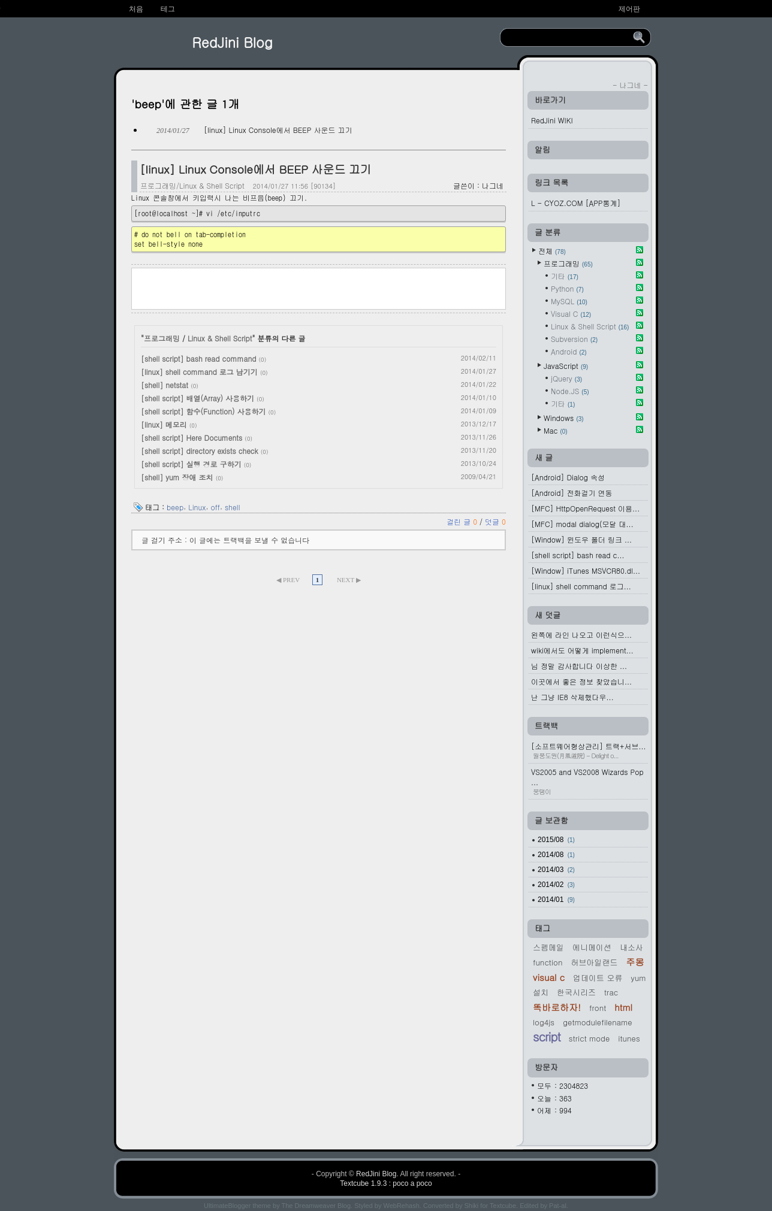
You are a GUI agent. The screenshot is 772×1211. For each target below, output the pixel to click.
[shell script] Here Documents (191, 437)
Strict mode (589, 1038)
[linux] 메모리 (164, 424)
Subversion (574, 339)
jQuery (566, 378)
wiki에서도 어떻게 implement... (582, 650)
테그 (168, 9)
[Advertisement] (319, 287)
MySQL (569, 301)
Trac (611, 992)
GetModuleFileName (597, 1022)
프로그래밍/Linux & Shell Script (192, 185)
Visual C (571, 313)
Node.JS (570, 391)
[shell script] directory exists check (199, 451)
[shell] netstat (164, 385)
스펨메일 (548, 947)
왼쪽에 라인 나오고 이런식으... (581, 634)
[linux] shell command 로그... (581, 586)
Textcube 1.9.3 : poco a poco (386, 1183)
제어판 (629, 9)
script (546, 1037)
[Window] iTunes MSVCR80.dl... (585, 570)
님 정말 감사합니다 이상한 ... (579, 666)
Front (597, 1007)
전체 (552, 251)
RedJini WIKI (552, 120)
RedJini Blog (232, 42)
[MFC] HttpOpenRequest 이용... (585, 508)
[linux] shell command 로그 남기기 (199, 372)
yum (638, 977)
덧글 (495, 521)
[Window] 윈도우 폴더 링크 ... (581, 539)
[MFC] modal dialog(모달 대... (582, 524)
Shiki (471, 1205)
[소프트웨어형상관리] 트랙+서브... (589, 750)
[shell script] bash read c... (577, 555)
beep (175, 506)
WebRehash (402, 1205)
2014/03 (556, 869)
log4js (543, 1022)
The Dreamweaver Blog (316, 1205)
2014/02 (556, 884)
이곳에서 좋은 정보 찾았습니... (581, 681)
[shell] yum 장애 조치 (177, 477)
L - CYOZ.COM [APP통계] (575, 203)
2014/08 (556, 854)
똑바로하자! (557, 1007)
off (214, 506)
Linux (197, 506)
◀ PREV (288, 579)
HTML (623, 1007)
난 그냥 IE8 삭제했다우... (572, 697)
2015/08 (556, 839)
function (547, 962)
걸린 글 (463, 521)
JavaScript (566, 366)
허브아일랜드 (594, 962)
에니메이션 (591, 947)
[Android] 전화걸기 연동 (571, 493)
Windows (564, 418)
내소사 (631, 947)
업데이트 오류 (597, 977)
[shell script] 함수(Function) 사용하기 (203, 411)
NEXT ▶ (349, 579)
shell (232, 506)
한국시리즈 (576, 992)
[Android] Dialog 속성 (568, 477)
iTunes (629, 1038)
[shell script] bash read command (198, 358)
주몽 (635, 961)
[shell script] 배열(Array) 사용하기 (197, 398)
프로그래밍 (162, 338)
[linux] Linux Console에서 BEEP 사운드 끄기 (278, 130)
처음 (136, 9)
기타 (564, 276)
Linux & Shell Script (220, 338)
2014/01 (556, 899)
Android (569, 351)
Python (567, 288)
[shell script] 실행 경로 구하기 (191, 464)
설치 (540, 992)
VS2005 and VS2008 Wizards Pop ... (589, 781)
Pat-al (557, 1205)
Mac (556, 430)
